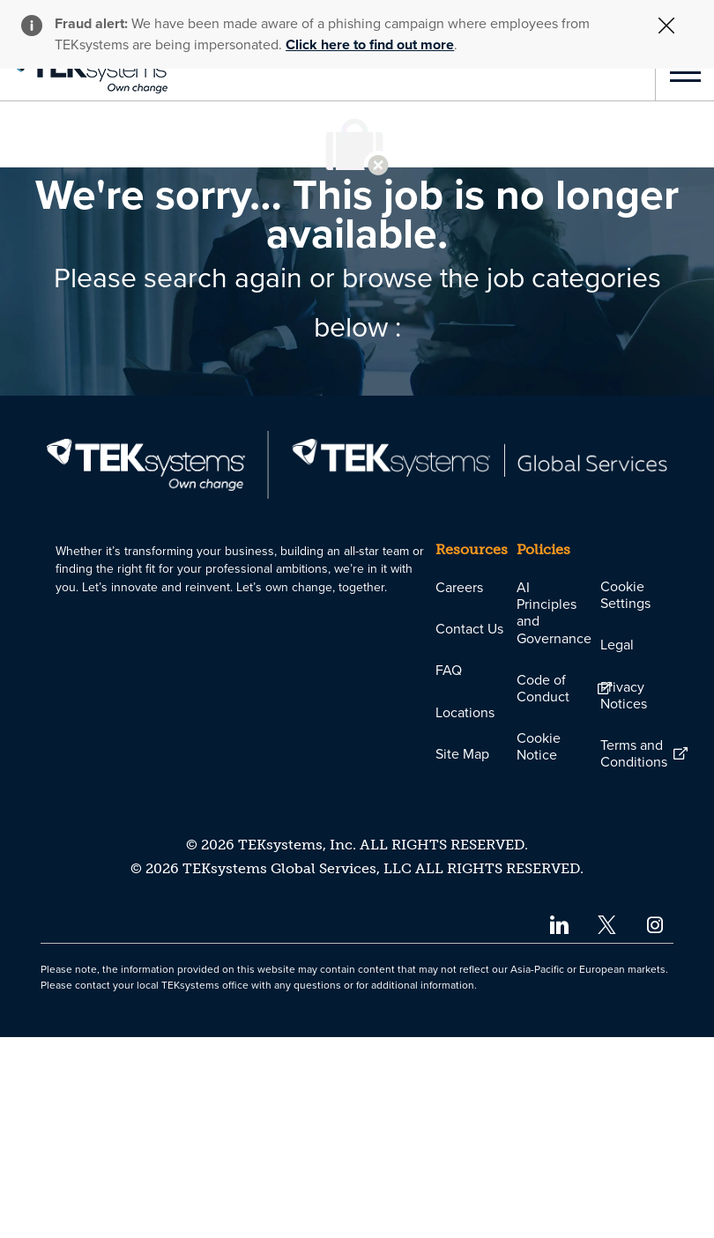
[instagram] (655, 1125)
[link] (83, 72)
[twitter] (607, 1125)
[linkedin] (558, 1125)
